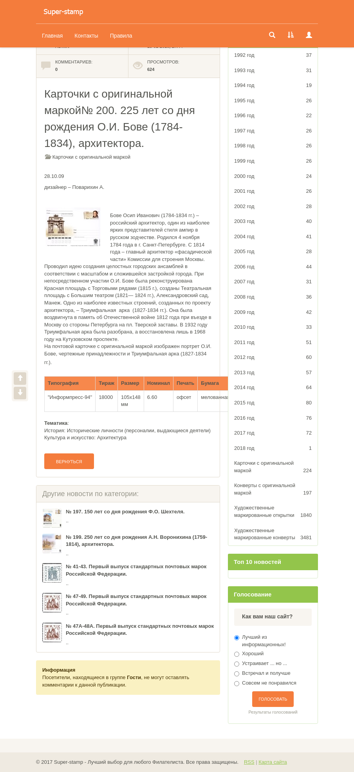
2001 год (273, 191)
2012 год (273, 357)
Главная (52, 36)
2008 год (273, 297)
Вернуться (69, 461)
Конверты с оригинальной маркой (273, 489)
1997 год (273, 131)
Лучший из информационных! (264, 640)
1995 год (273, 101)
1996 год (273, 116)
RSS (249, 762)
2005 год (273, 252)
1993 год (273, 70)
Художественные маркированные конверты (273, 534)
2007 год (273, 282)
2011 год (273, 342)
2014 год (273, 387)
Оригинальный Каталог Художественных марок (63, 12)
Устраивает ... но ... (264, 663)
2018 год (273, 448)
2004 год (273, 237)
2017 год (273, 433)
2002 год (273, 206)
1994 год (273, 85)
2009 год (273, 312)
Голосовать (272, 699)
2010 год (273, 327)
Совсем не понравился (269, 683)
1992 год (273, 55)
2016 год (273, 418)
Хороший (253, 653)
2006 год (273, 267)
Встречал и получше (266, 673)
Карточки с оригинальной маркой (91, 157)
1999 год (273, 161)
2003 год (273, 221)
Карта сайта (272, 762)
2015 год (273, 403)
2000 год (273, 176)
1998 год (273, 146)
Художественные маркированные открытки (273, 512)
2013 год (273, 373)
